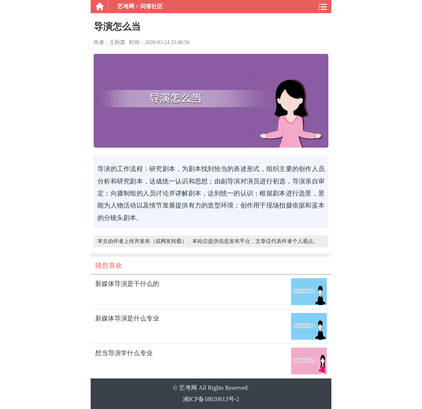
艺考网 (125, 6)
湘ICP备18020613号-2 (211, 399)
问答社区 (151, 6)
